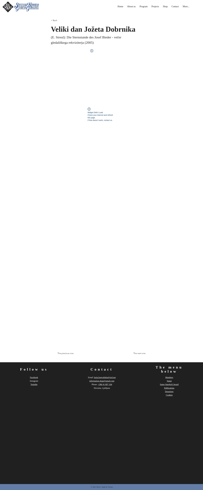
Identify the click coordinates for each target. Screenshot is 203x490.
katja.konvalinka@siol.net (105, 377)
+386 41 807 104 (105, 384)
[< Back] (59, 20)
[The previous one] (66, 353)
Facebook (34, 377)
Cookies (169, 395)
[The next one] (139, 353)
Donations (169, 391)
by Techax (109, 487)
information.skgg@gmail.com (101, 381)
